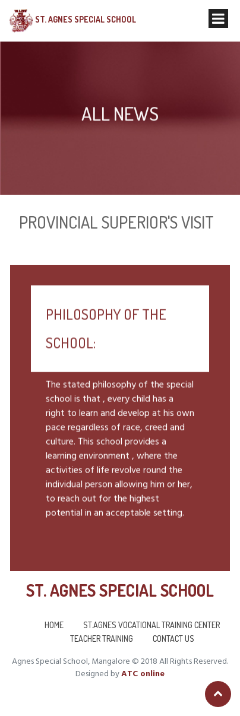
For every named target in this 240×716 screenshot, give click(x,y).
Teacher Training (101, 638)
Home (54, 625)
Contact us (173, 638)
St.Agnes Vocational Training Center (151, 625)
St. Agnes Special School (85, 19)
